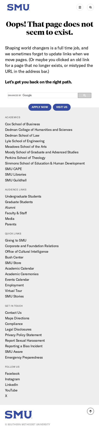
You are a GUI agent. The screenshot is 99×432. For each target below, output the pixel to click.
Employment (14, 285)
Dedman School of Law (22, 135)
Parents (10, 224)
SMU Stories (14, 296)
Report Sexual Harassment (25, 340)
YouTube (11, 390)
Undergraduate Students (23, 196)
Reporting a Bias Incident (23, 346)
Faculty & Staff (16, 213)
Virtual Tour (13, 290)
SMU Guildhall (16, 180)
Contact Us (13, 312)
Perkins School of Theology (25, 157)
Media (9, 218)
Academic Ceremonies (22, 274)
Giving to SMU (15, 240)
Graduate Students (19, 202)
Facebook (12, 373)
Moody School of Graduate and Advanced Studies (42, 152)
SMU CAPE (13, 169)
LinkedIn (11, 384)
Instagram (12, 379)
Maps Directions (17, 318)
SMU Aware (14, 351)
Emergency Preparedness (24, 357)
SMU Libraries (15, 174)
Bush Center (14, 257)
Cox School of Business (22, 124)
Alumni (10, 207)
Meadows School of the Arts (26, 146)
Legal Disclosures (18, 329)
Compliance (14, 324)
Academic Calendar (19, 268)
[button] (90, 411)
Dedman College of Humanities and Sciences (38, 129)
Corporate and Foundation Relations (32, 246)
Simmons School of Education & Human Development (45, 163)
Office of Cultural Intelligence (26, 251)
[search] (42, 95)
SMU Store (13, 263)
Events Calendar (17, 279)
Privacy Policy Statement (23, 335)
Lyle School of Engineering (25, 141)
